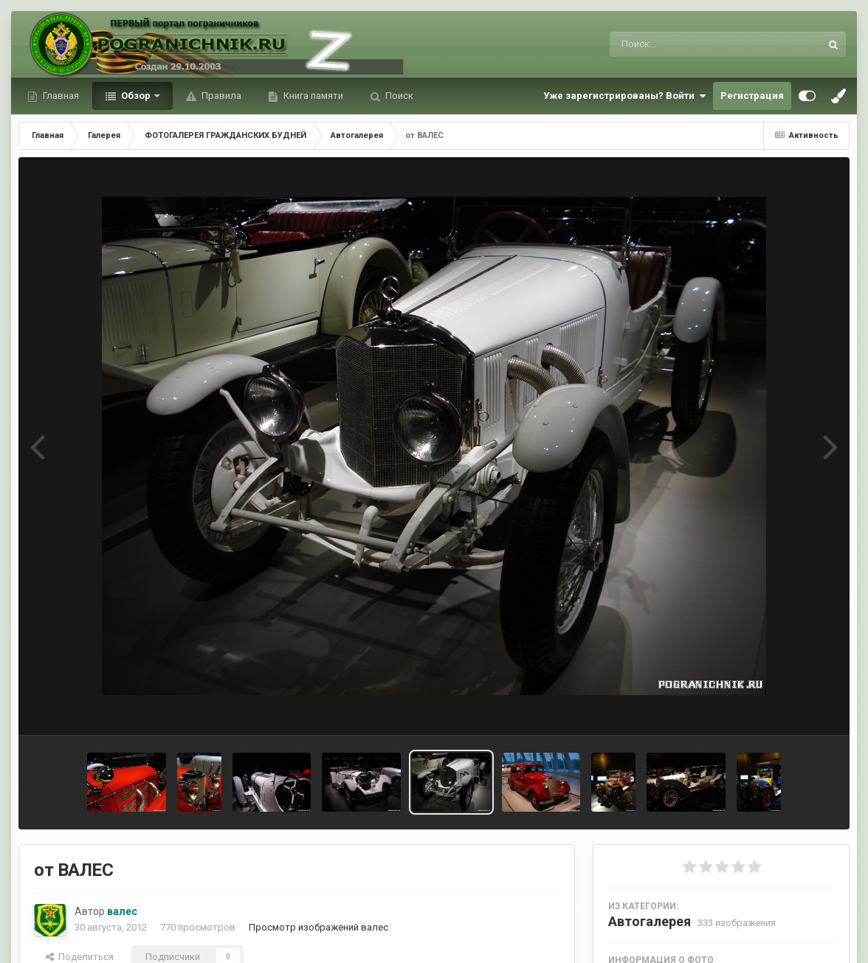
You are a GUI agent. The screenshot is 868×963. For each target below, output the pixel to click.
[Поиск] (687, 44)
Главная (60, 95)
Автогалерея (649, 921)
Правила (220, 95)
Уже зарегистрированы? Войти (624, 96)
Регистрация (752, 95)
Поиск (398, 95)
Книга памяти (312, 95)
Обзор (136, 95)
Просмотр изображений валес (318, 927)
